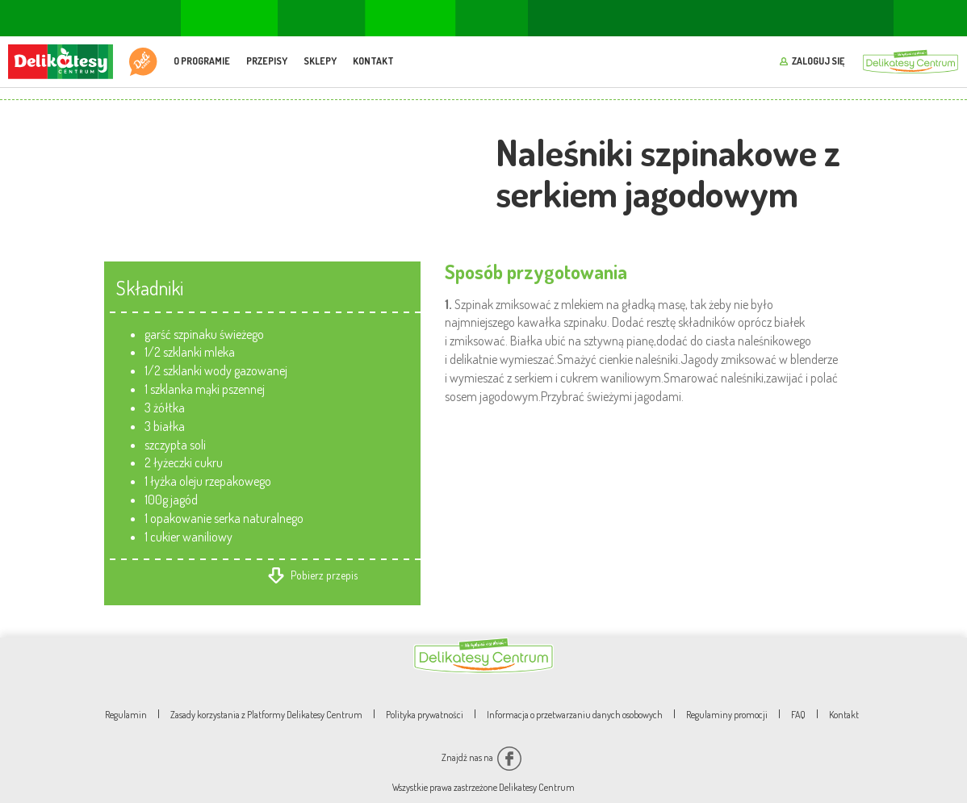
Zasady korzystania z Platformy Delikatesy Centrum (266, 715)
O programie (202, 61)
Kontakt (373, 61)
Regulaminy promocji (727, 715)
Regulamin (126, 715)
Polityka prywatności (424, 715)
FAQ (798, 715)
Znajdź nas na (481, 757)
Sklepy (320, 61)
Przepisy (266, 61)
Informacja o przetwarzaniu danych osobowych (575, 715)
